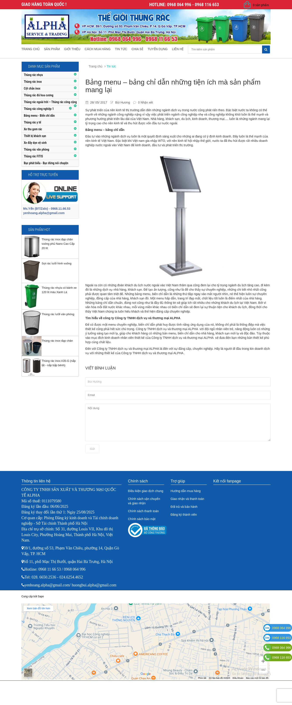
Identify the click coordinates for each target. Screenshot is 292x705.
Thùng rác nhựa (33, 75)
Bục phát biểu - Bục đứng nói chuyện (46, 163)
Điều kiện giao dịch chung (145, 491)
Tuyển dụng (158, 49)
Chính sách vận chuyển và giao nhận (144, 501)
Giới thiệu (72, 49)
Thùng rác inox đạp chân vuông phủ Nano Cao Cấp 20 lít (58, 244)
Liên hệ (178, 49)
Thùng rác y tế (32, 122)
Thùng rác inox (33, 81)
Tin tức (121, 49)
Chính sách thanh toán (143, 511)
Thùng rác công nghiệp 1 (39, 109)
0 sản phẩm (261, 5)
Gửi (92, 448)
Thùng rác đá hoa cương (38, 95)
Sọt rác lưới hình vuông (56, 263)
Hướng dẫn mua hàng (186, 491)
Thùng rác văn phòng (36, 149)
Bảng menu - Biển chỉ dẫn (39, 115)
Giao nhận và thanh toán (187, 499)
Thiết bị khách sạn (35, 136)
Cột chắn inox (32, 88)
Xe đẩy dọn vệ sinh (35, 142)
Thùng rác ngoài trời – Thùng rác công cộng (50, 102)
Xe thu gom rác (33, 129)
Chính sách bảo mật (142, 519)
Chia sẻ (137, 49)
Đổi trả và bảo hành (184, 506)
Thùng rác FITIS (33, 156)
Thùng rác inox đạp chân (57, 340)
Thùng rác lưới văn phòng (58, 314)
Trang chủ (30, 49)
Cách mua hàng (98, 49)
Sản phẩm (52, 49)
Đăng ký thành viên (184, 514)
